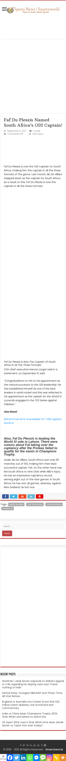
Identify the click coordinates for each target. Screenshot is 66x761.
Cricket (36, 131)
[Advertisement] (33, 26)
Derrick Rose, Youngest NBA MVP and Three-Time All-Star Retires (32, 694)
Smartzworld (54, 749)
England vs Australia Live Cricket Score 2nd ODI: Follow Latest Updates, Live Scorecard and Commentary (31, 705)
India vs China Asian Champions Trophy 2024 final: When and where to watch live (30, 715)
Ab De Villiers (16, 504)
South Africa (54, 504)
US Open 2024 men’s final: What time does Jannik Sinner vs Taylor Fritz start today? (32, 723)
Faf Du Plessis (35, 504)
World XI (7, 508)
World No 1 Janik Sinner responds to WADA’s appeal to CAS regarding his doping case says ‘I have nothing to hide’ (33, 684)
